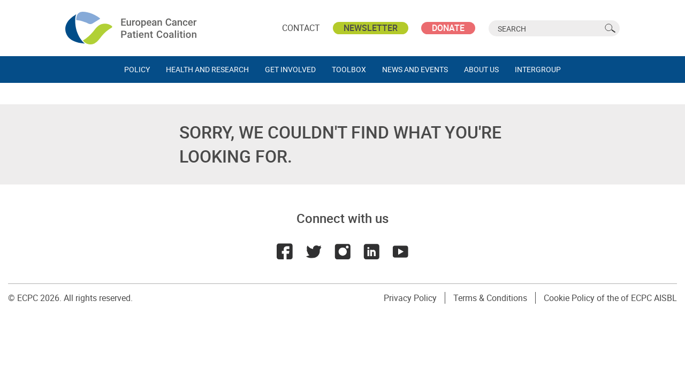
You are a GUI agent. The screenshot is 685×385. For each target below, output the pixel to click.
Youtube (400, 251)
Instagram (342, 251)
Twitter (314, 251)
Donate (448, 28)
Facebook (285, 251)
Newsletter (371, 28)
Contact (301, 28)
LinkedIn (371, 251)
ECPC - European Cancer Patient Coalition (132, 28)
